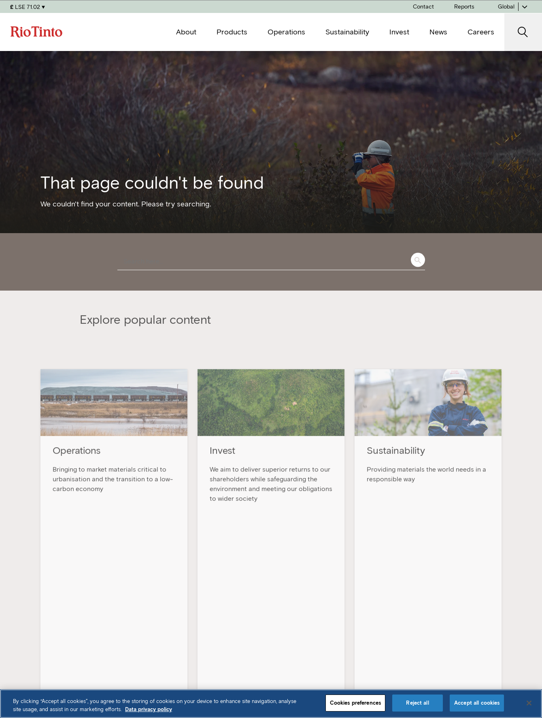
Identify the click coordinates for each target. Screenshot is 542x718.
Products (293, 614)
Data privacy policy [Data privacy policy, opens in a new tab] (148, 709)
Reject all (417, 703)
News (407, 596)
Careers (411, 632)
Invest (408, 614)
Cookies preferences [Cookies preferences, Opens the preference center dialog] (355, 703)
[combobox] (271, 261)
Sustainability (299, 632)
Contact (412, 650)
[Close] (529, 703)
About (288, 596)
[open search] (523, 32)
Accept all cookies (476, 703)
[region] (271, 703)
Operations (296, 650)
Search (418, 260)
